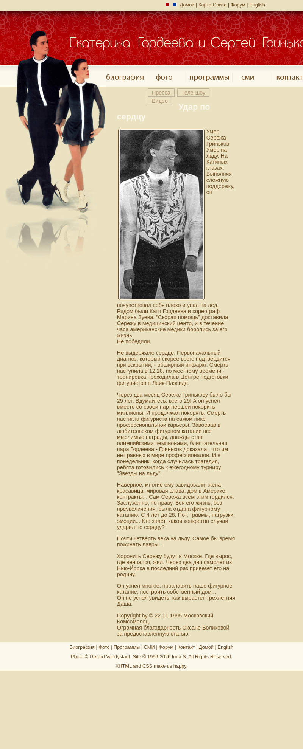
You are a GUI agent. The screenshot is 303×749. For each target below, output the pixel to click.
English (257, 5)
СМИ (149, 647)
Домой (187, 5)
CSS (147, 666)
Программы (127, 647)
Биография (82, 647)
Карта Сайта (212, 5)
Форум (238, 5)
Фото (103, 647)
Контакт (186, 647)
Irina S (179, 656)
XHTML (124, 666)
